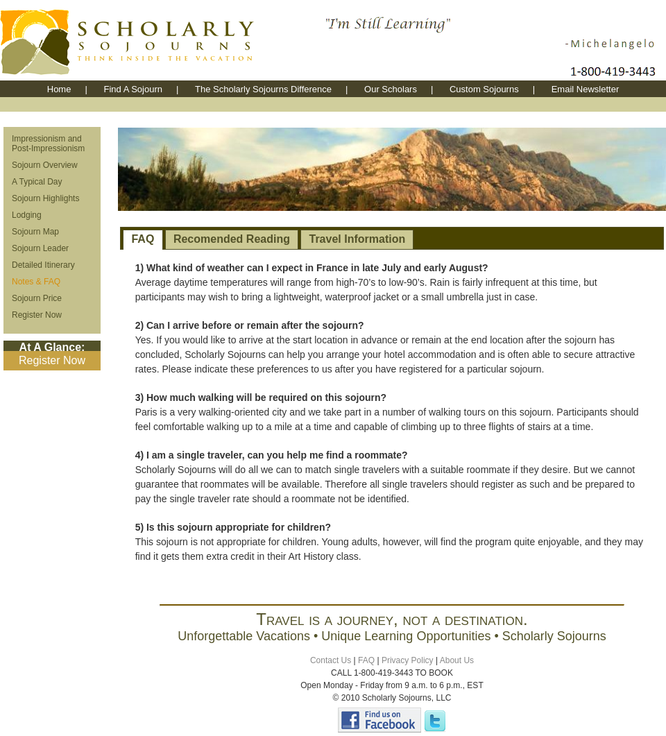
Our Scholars (390, 89)
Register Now (37, 315)
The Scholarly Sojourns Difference (263, 89)
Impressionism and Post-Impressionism (48, 143)
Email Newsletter (586, 89)
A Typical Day (37, 182)
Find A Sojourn (132, 89)
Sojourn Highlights (45, 198)
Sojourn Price (37, 298)
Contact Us (330, 660)
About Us (457, 660)
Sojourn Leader (40, 248)
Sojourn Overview (45, 165)
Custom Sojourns (484, 89)
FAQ (142, 239)
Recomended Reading (231, 239)
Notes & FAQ (36, 281)
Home (59, 89)
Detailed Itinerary (43, 265)
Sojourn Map (35, 232)
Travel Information (357, 239)
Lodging (27, 215)
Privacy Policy (408, 660)
